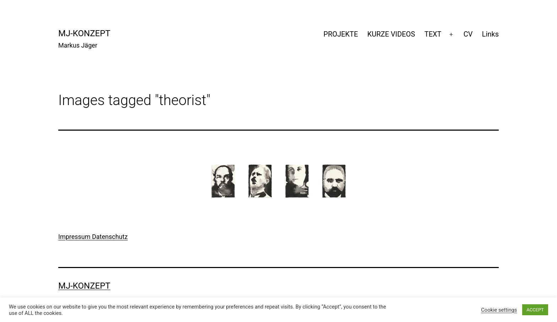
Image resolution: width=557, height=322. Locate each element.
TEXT (433, 34)
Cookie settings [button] (499, 310)
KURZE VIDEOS (391, 34)
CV (468, 34)
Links (490, 34)
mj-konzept (84, 33)
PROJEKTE (341, 34)
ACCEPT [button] (535, 309)
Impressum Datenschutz (93, 236)
